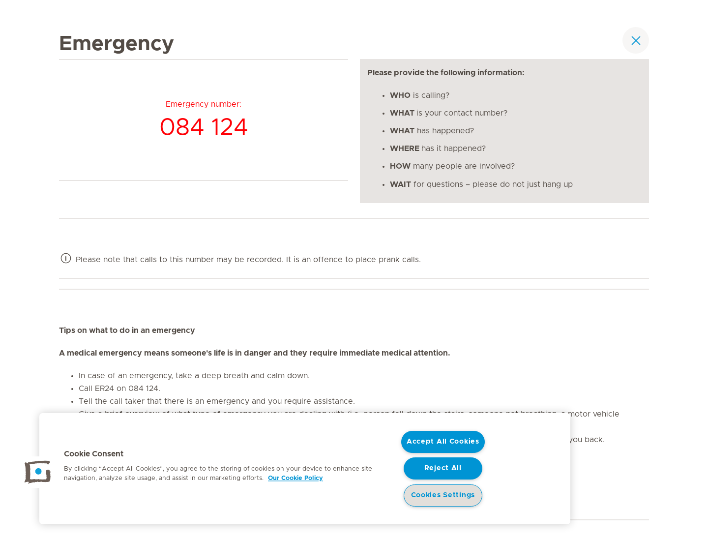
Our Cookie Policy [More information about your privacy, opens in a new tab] (295, 478)
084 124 (203, 128)
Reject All (443, 468)
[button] (38, 472)
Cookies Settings (443, 495)
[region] (304, 468)
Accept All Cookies (443, 441)
